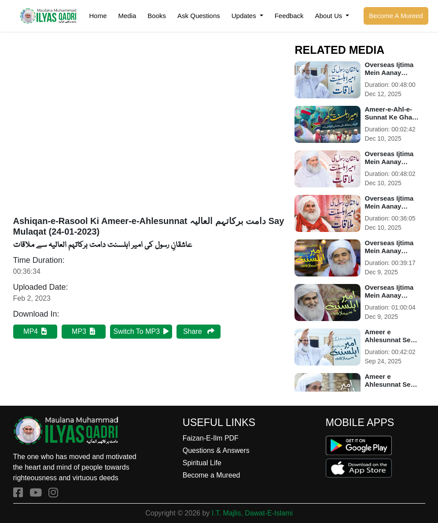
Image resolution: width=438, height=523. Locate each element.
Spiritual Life (202, 463)
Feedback (289, 15)
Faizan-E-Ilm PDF (211, 438)
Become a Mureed (211, 475)
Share (198, 331)
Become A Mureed (396, 15)
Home (98, 15)
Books (156, 15)
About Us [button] (329, 15)
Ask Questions (198, 15)
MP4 (35, 331)
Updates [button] (245, 15)
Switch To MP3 (141, 331)
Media (127, 15)
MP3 (83, 331)
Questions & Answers (216, 450)
